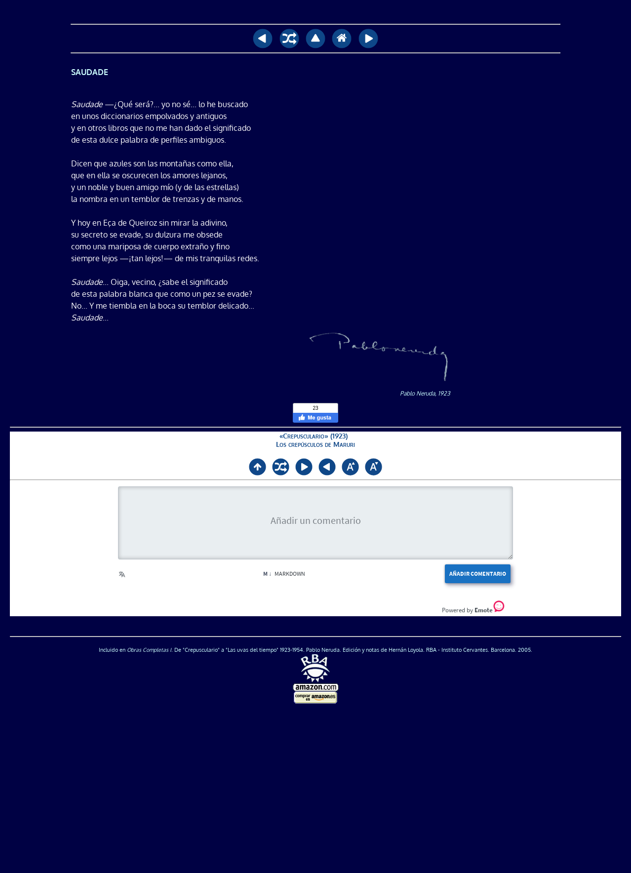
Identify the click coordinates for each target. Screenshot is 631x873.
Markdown (284, 573)
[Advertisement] (315, 789)
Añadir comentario (477, 573)
